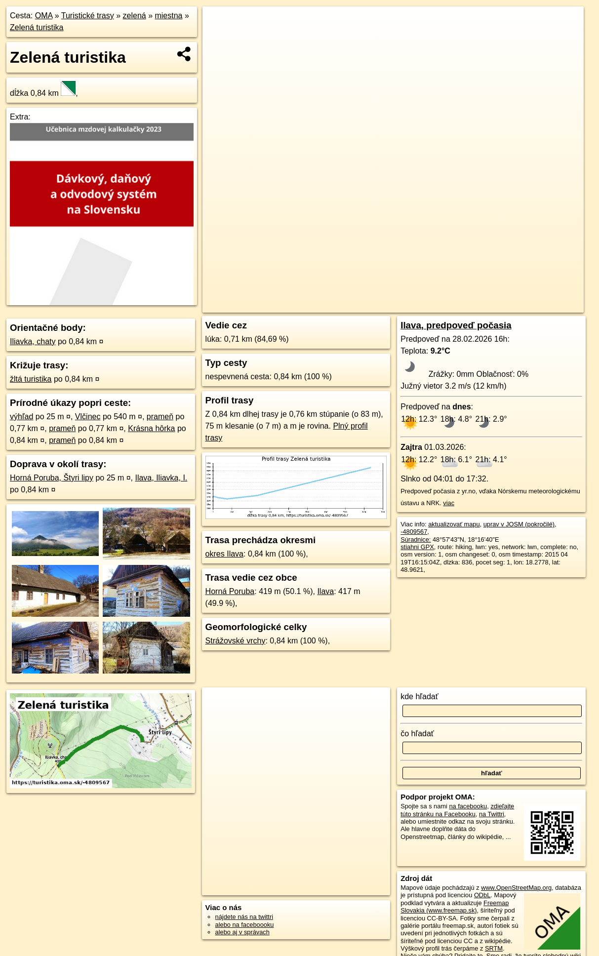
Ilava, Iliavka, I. (161, 478)
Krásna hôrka (151, 428)
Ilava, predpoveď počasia (455, 325)
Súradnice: (415, 539)
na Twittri (491, 814)
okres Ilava (224, 554)
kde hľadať (419, 696)
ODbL (482, 895)
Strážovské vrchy (235, 641)
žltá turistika (30, 379)
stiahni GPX (417, 547)
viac (448, 503)
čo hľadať (417, 733)
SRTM (494, 948)
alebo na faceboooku (244, 924)
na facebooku (468, 806)
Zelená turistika (37, 27)
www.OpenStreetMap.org (516, 887)
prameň (160, 416)
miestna (168, 15)
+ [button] (219, 23)
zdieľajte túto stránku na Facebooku (457, 809)
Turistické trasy (87, 15)
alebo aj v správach (242, 932)
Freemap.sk (463, 305)
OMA (44, 15)
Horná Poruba (230, 591)
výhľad (21, 416)
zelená (134, 15)
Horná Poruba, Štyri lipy (51, 478)
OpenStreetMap (412, 305)
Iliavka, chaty (32, 341)
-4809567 (413, 531)
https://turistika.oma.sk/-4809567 (538, 305)
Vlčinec (88, 416)
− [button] (219, 38)
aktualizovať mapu (453, 524)
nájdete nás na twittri (244, 916)
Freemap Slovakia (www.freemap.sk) (454, 906)
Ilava (325, 591)
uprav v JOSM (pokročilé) (519, 524)
